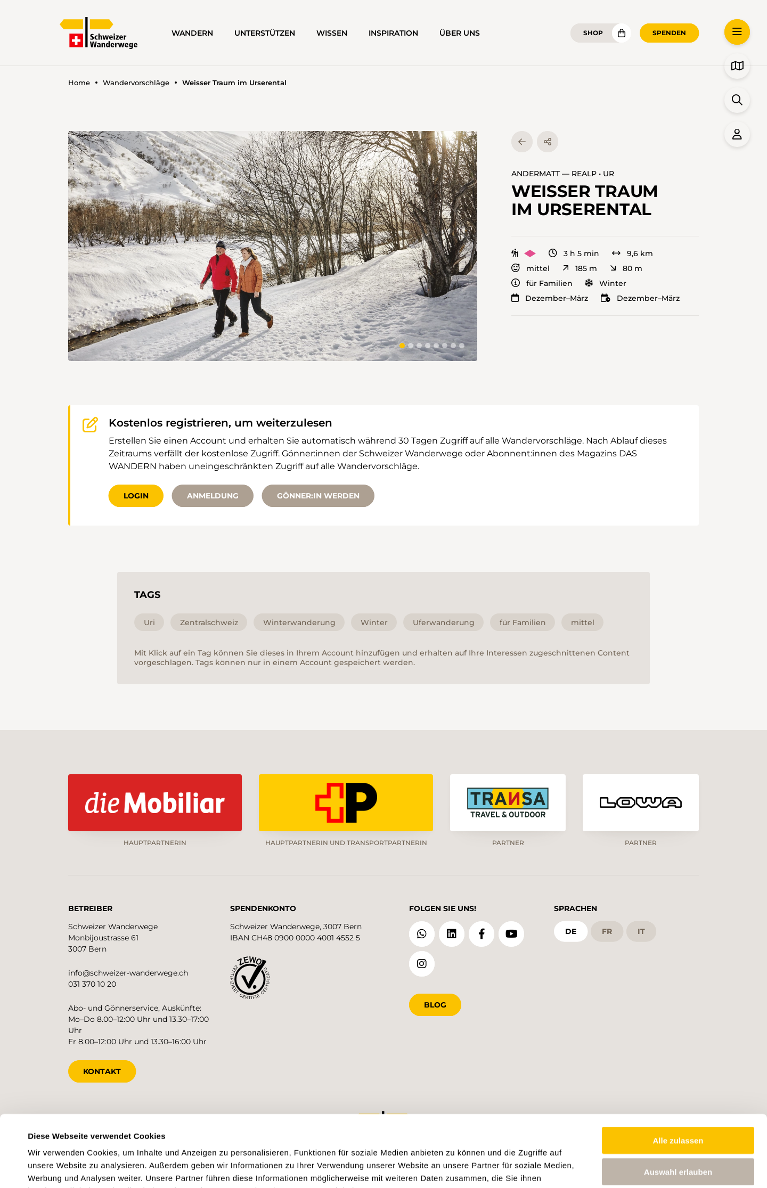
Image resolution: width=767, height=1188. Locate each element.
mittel (530, 268)
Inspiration (393, 33)
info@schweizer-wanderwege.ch (128, 973)
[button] (272, 246)
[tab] (402, 345)
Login (136, 496)
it (641, 931)
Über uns (459, 33)
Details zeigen (455, 1166)
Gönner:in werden (318, 496)
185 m (579, 268)
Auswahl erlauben (678, 1104)
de (570, 931)
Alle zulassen (677, 1073)
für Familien (542, 283)
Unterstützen (264, 33)
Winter (605, 283)
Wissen (331, 33)
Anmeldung (213, 496)
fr (607, 931)
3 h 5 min (574, 253)
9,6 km (632, 253)
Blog (435, 1005)
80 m (626, 268)
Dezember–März (549, 298)
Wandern (192, 33)
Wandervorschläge (136, 83)
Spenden (669, 33)
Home (79, 83)
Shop (593, 33)
